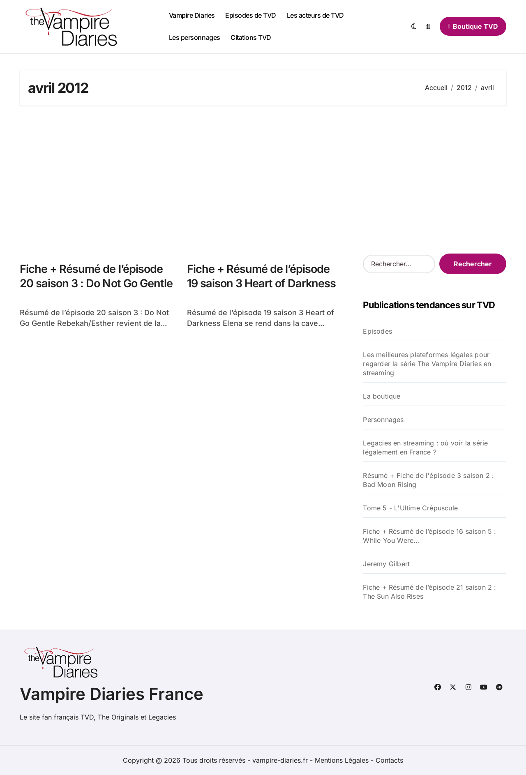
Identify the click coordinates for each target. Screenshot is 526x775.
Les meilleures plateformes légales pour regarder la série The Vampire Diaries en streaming (427, 364)
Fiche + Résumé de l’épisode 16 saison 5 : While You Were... (429, 535)
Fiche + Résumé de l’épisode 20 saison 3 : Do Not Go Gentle (96, 276)
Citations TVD (251, 37)
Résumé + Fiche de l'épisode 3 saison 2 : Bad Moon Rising (428, 480)
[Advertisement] (264, 179)
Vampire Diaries (192, 15)
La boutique (381, 396)
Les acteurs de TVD (315, 15)
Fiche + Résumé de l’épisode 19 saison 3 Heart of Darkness (261, 276)
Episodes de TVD (250, 15)
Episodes (377, 331)
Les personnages (194, 37)
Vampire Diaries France (111, 694)
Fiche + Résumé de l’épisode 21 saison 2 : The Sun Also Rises (429, 591)
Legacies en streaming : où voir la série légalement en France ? (425, 447)
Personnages (383, 419)
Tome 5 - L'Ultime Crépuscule (410, 508)
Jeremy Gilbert (386, 564)
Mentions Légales (343, 760)
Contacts (389, 760)
